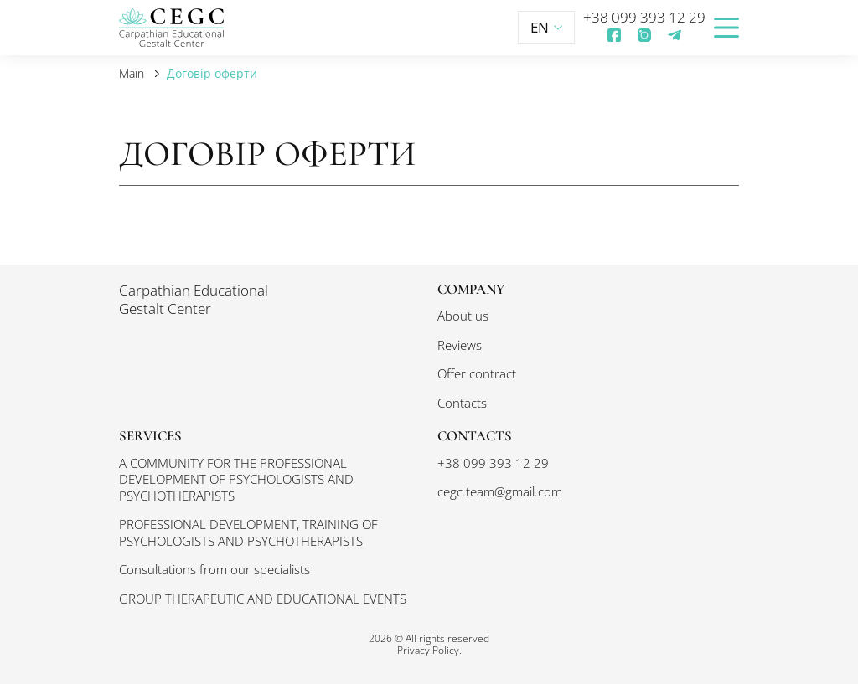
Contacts (462, 402)
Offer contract (476, 373)
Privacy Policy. (429, 649)
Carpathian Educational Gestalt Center (193, 299)
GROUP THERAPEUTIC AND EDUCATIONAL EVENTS (262, 598)
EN (546, 27)
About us (462, 315)
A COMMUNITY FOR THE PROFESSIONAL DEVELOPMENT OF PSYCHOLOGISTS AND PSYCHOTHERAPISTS (236, 479)
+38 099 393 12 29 (644, 17)
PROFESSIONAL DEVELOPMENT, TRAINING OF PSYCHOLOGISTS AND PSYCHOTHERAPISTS (248, 532)
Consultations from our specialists (214, 569)
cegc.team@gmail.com (499, 491)
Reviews (459, 345)
